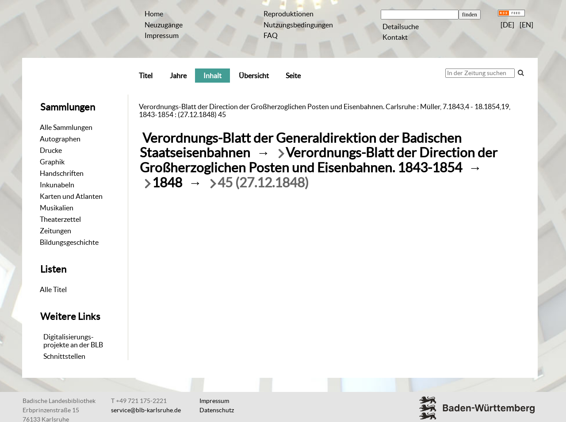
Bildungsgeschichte (69, 242)
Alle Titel (53, 289)
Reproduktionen (289, 14)
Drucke (51, 150)
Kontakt (395, 37)
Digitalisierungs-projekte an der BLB (73, 341)
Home (154, 14)
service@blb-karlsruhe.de (146, 410)
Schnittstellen (64, 356)
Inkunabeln (57, 185)
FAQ (271, 35)
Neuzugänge (164, 25)
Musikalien (56, 208)
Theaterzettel (60, 219)
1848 (167, 182)
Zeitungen (55, 231)
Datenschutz (216, 410)
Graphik (52, 162)
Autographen (60, 139)
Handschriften (62, 173)
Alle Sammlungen (66, 127)
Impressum (162, 35)
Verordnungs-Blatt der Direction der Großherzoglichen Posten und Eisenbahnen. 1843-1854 (318, 160)
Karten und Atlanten (71, 196)
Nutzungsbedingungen (298, 25)
